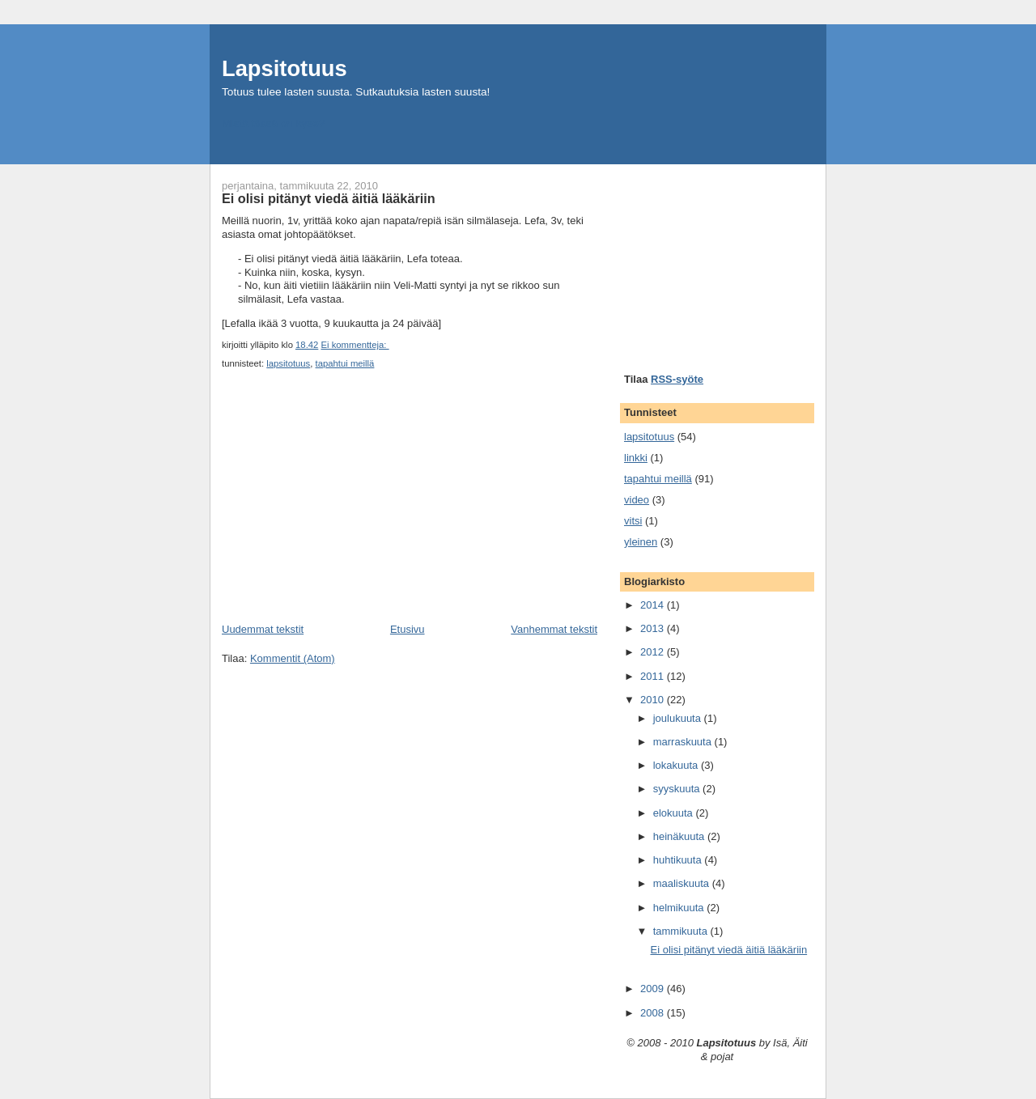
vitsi (633, 521)
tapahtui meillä (345, 363)
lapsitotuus (288, 363)
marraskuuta (684, 742)
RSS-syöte (677, 379)
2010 (653, 700)
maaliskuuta (682, 883)
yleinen (640, 542)
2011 (653, 676)
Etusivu (407, 629)
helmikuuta (680, 908)
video (636, 500)
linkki (636, 458)
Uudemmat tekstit (263, 629)
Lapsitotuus (284, 68)
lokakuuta (677, 765)
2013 (653, 628)
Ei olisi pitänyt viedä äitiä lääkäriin (328, 198)
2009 (653, 988)
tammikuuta (682, 931)
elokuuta (674, 813)
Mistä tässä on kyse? (273, 123)
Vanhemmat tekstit (554, 629)
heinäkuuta (680, 836)
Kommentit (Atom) (292, 658)
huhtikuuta (679, 860)
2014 (653, 605)
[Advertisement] (343, 509)
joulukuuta (678, 718)
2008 (653, 1013)
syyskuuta (678, 789)
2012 (653, 652)
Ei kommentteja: (354, 345)
